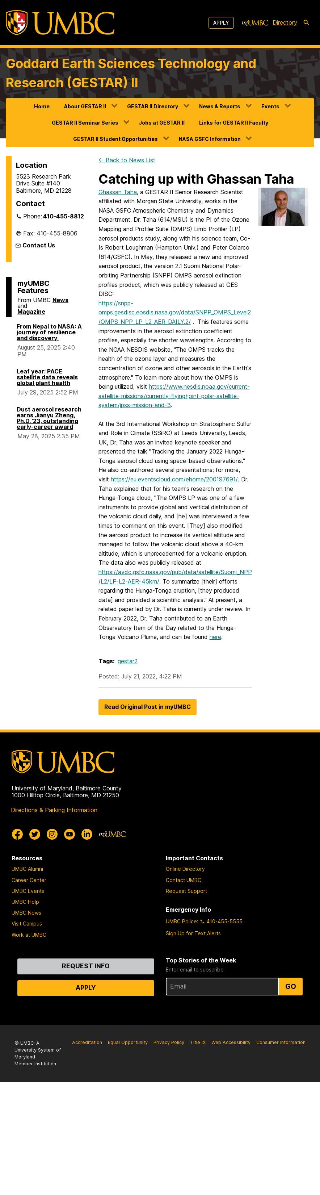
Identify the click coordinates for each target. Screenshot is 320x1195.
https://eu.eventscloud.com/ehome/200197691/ (174, 479)
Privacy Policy (168, 1042)
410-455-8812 (63, 216)
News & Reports (219, 106)
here (215, 636)
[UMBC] (60, 22)
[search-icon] (306, 23)
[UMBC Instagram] (52, 834)
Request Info (86, 966)
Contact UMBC (183, 880)
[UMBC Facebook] (17, 834)
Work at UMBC (29, 935)
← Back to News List (126, 160)
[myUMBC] (255, 23)
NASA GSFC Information (210, 139)
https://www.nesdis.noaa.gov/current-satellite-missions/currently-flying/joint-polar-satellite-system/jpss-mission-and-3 (174, 396)
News (60, 300)
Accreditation (87, 1042)
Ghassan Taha (117, 192)
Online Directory (185, 869)
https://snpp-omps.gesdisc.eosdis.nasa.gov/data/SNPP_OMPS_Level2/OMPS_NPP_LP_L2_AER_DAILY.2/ (174, 312)
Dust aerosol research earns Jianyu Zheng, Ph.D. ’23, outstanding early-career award (49, 418)
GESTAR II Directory (152, 106)
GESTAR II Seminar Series (85, 123)
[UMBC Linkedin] (87, 834)
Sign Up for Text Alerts (193, 933)
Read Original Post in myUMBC (147, 706)
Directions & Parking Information (54, 810)
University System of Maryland (37, 1053)
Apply (221, 23)
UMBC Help (25, 902)
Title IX (198, 1042)
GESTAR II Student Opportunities (115, 139)
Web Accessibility (230, 1042)
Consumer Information (281, 1042)
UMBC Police (181, 921)
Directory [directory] (285, 22)
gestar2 (128, 661)
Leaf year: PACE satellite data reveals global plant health (47, 377)
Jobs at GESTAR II (162, 123)
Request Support (186, 891)
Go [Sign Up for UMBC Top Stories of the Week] (290, 986)
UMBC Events (28, 891)
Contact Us (38, 245)
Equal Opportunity (128, 1042)
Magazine (31, 311)
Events (270, 106)
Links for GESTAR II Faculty (233, 123)
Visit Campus (27, 923)
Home (42, 106)
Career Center (29, 880)
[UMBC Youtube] (69, 834)
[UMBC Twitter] (35, 834)
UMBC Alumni (27, 869)
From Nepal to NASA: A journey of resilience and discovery (50, 332)
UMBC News (26, 913)
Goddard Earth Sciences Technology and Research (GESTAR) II (131, 73)
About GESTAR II (85, 106)
